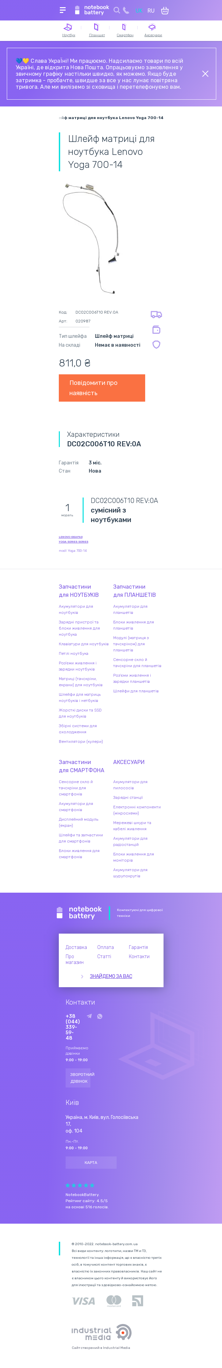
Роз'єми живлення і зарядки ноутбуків (78, 666)
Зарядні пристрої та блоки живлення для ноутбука (79, 628)
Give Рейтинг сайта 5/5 (92, 1185)
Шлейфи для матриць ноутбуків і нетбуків (80, 697)
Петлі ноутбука (73, 653)
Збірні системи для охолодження (78, 728)
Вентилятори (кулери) (81, 741)
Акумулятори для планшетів (130, 609)
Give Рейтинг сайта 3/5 (80, 1185)
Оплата (105, 947)
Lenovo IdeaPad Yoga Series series (73, 539)
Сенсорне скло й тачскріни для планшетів (137, 662)
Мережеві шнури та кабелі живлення (132, 825)
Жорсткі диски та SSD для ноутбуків (80, 713)
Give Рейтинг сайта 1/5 (68, 1185)
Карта (91, 1162)
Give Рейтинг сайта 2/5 (74, 1185)
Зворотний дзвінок (80, 1078)
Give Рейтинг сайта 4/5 (86, 1185)
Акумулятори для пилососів (130, 784)
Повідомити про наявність (93, 388)
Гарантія (138, 947)
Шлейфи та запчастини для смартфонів (81, 838)
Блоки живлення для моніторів (133, 857)
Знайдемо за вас (111, 976)
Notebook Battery (79, 913)
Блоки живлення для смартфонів (79, 853)
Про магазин (75, 959)
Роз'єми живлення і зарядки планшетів (132, 678)
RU (151, 11)
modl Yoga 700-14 (73, 551)
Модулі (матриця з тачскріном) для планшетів (131, 643)
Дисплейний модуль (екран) (78, 822)
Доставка (76, 947)
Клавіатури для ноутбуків (84, 644)
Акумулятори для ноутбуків (76, 609)
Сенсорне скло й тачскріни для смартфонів (76, 787)
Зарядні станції (128, 797)
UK (139, 11)
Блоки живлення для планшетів (133, 625)
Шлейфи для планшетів (136, 691)
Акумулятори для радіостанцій (130, 841)
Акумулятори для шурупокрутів (130, 872)
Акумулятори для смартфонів (76, 806)
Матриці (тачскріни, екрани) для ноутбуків (81, 681)
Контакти (139, 957)
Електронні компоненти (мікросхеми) (137, 810)
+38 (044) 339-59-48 (73, 1027)
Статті (104, 957)
